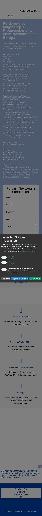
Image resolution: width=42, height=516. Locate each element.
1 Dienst (11, 258)
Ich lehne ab (6, 279)
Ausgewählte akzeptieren (20, 279)
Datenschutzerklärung (29, 251)
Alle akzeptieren (35, 279)
